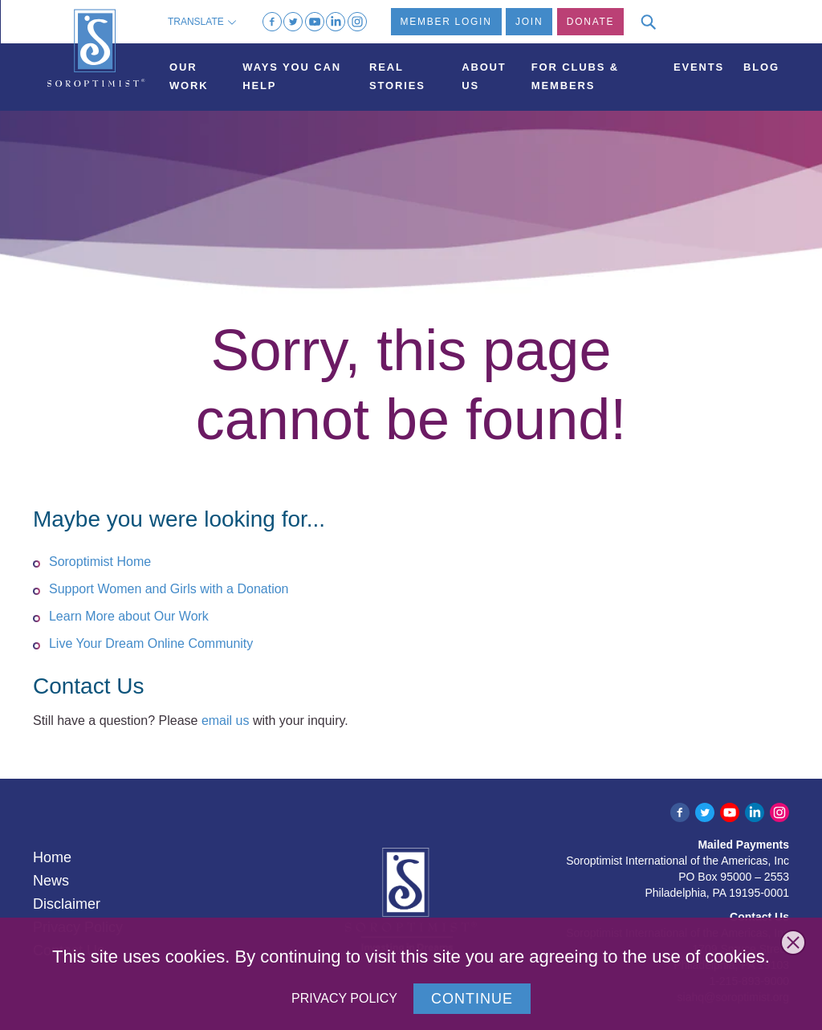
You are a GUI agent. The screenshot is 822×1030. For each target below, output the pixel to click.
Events (698, 67)
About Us (484, 76)
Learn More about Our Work (129, 616)
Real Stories (397, 76)
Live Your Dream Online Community (151, 643)
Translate (202, 21)
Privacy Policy (344, 998)
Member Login (446, 21)
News (51, 881)
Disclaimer (66, 904)
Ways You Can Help (291, 76)
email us (225, 720)
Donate (590, 21)
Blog (761, 67)
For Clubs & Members (575, 76)
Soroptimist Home (100, 561)
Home (52, 857)
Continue (472, 999)
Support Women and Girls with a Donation (169, 589)
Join (529, 21)
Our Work (189, 76)
